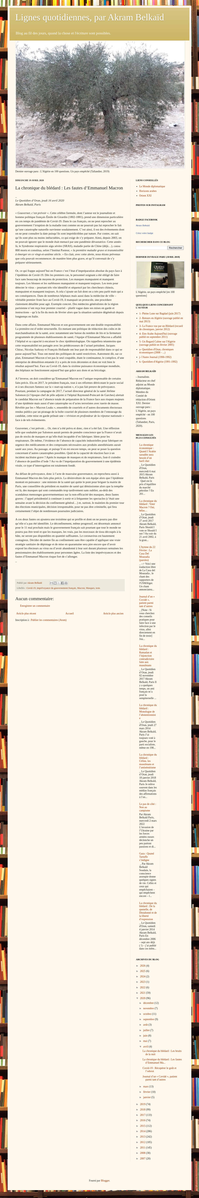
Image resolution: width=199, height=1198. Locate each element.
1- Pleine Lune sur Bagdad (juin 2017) (159, 313)
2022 (143, 987)
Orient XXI (145, 195)
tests (98, 588)
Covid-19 (31, 588)
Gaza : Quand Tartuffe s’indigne (146, 857)
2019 (143, 1104)
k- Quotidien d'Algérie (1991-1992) (158, 361)
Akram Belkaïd (143, 225)
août (145, 1024)
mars (146, 1086)
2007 (143, 1158)
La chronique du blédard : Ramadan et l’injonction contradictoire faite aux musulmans (148, 656)
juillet (146, 1030)
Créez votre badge (144, 233)
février (147, 1091)
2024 (143, 976)
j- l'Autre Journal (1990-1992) (155, 357)
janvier (147, 1097)
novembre (148, 1008)
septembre (149, 1019)
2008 (143, 1153)
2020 (143, 998)
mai (145, 1041)
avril (146, 1046)
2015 (143, 1125)
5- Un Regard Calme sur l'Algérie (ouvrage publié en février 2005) (157, 343)
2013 (143, 1136)
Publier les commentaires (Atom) (48, 620)
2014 (143, 1131)
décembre (148, 1003)
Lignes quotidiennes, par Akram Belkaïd (89, 17)
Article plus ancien (113, 613)
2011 (143, 1147)
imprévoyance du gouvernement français (56, 588)
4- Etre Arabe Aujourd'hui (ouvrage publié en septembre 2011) (158, 335)
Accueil (69, 613)
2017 (143, 1114)
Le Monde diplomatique (152, 186)
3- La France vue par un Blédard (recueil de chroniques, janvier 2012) (161, 328)
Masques (90, 588)
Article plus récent (26, 613)
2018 (143, 1109)
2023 (143, 981)
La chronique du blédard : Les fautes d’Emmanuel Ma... (162, 1061)
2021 (143, 992)
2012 (143, 1142)
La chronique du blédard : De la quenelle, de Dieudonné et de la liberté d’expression (148, 911)
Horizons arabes (148, 191)
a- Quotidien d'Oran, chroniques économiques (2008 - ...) (156, 351)
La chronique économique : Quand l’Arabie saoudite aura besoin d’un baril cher (147, 452)
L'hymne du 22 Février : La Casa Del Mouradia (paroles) (147, 553)
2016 (143, 1120)
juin (145, 1035)
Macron (81, 588)
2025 (143, 971)
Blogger (105, 1180)
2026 (143, 965)
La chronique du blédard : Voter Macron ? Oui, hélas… (148, 506)
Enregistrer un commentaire (35, 605)
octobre (147, 1013)
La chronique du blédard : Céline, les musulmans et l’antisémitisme (148, 761)
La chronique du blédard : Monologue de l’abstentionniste (148, 711)
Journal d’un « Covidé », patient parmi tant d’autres (147, 601)
